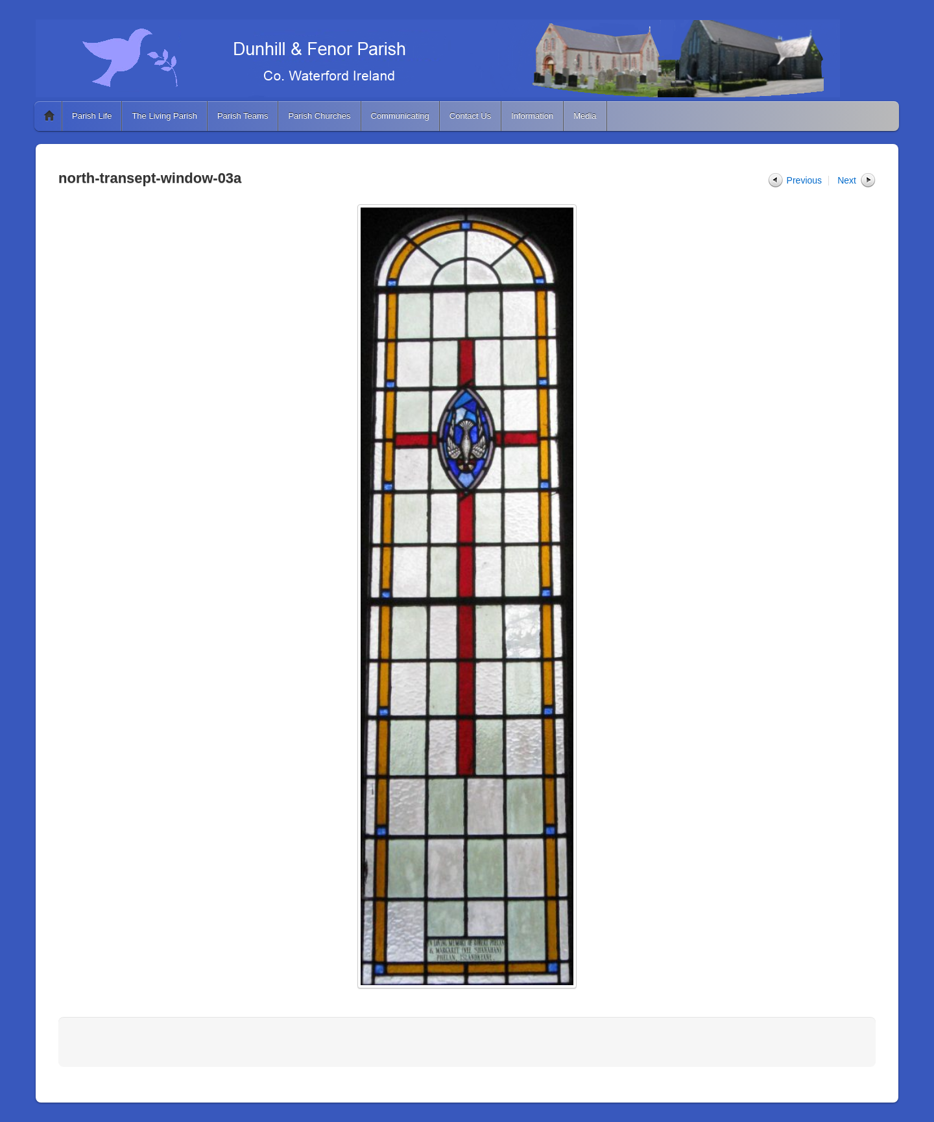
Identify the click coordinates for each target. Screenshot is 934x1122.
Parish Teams (243, 116)
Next (846, 180)
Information (532, 116)
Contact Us (470, 116)
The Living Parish (164, 116)
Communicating (400, 116)
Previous (804, 180)
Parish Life (92, 116)
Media (584, 116)
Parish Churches (319, 116)
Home (49, 116)
